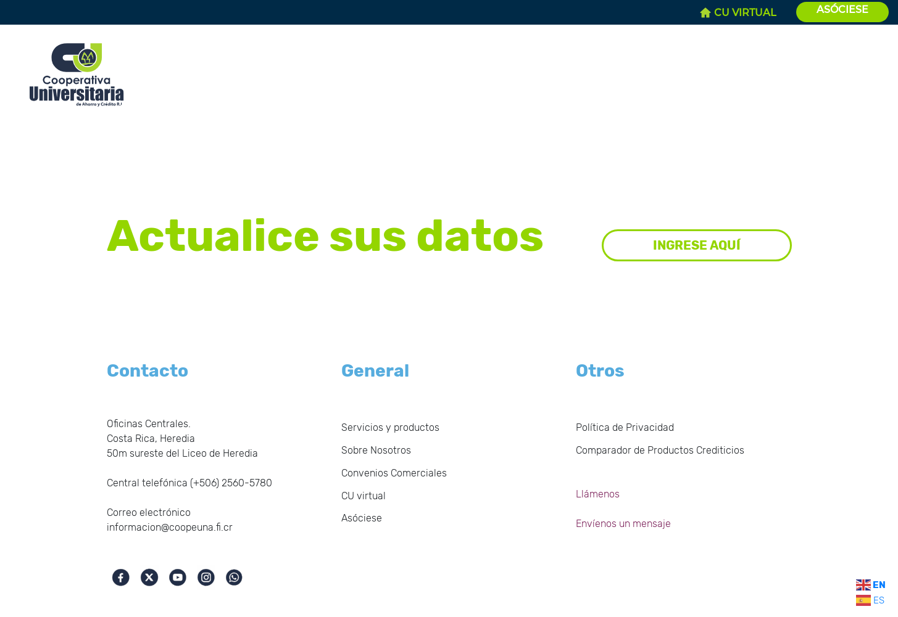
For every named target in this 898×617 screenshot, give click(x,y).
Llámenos (598, 494)
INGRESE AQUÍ (697, 245)
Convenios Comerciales (665, 69)
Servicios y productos (541, 69)
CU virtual (363, 496)
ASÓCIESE (842, 9)
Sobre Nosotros (210, 69)
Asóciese (361, 518)
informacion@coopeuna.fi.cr (170, 527)
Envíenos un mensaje (623, 523)
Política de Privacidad (625, 427)
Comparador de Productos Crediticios (660, 450)
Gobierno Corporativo (424, 69)
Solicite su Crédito (789, 69)
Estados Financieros (309, 69)
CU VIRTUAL (737, 12)
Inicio (156, 62)
